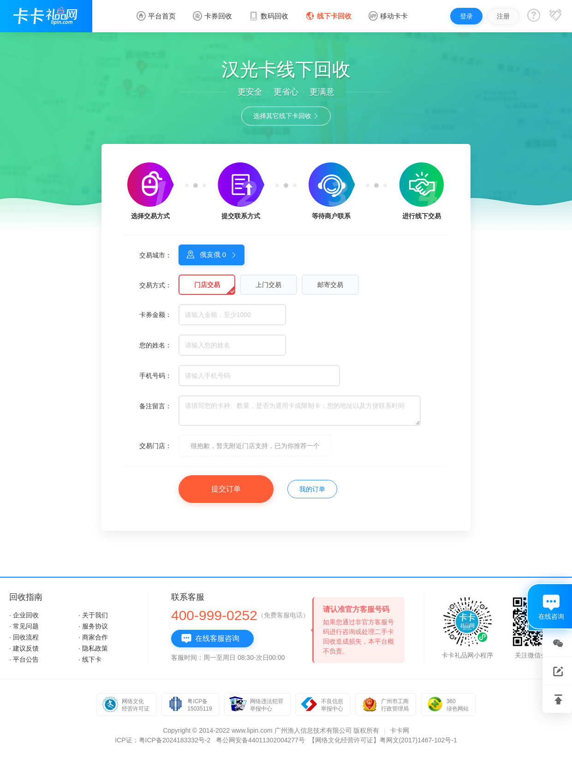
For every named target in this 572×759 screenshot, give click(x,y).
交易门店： (155, 445)
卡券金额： (155, 314)
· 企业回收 (24, 615)
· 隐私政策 (93, 648)
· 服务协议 (93, 626)
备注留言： (155, 406)
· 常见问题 (24, 626)
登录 (466, 16)
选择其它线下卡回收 (286, 116)
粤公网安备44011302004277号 (260, 740)
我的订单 (312, 489)
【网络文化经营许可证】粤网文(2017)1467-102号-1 (383, 740)
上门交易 (268, 284)
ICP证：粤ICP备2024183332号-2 (162, 740)
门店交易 (207, 284)
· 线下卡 (89, 659)
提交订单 (226, 489)
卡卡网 (399, 730)
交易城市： (155, 255)
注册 (503, 16)
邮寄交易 (330, 284)
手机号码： (155, 375)
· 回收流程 (24, 637)
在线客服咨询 (210, 638)
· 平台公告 (24, 659)
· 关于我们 (93, 615)
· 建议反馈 (24, 648)
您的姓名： (155, 345)
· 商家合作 (93, 637)
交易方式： (155, 285)
